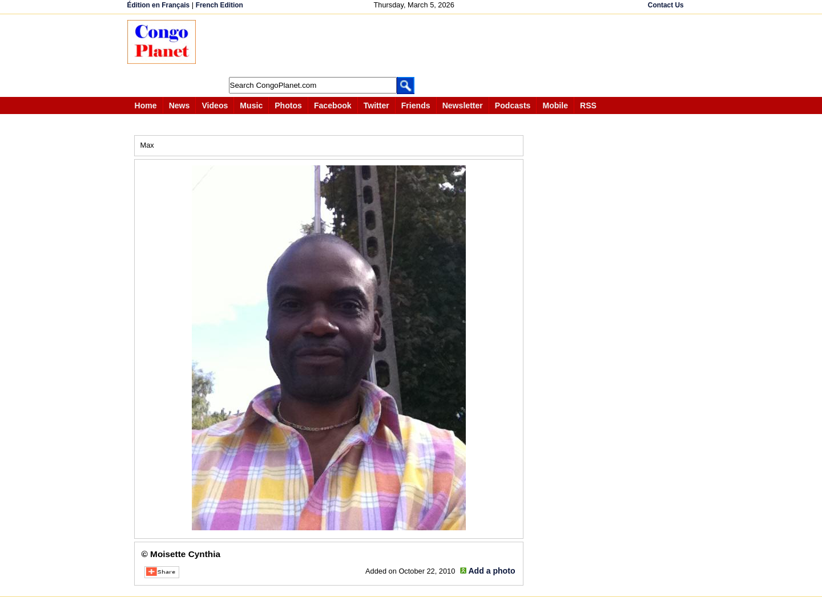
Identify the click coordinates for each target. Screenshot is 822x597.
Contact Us (666, 5)
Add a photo (491, 570)
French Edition (219, 5)
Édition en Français (158, 5)
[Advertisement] (415, 45)
